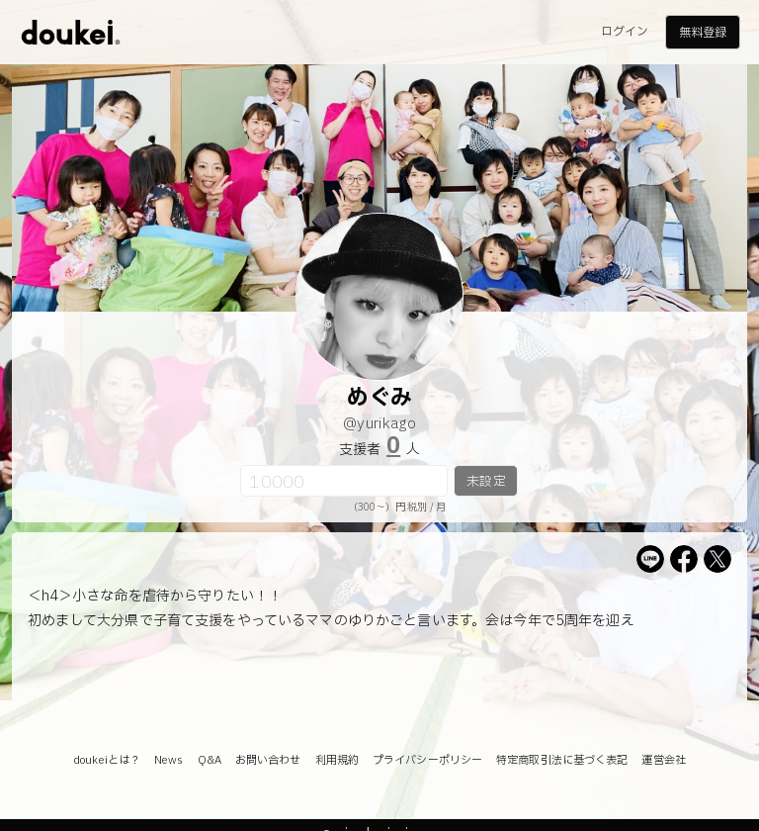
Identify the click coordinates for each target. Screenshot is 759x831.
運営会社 (663, 760)
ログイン (624, 32)
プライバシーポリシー (427, 760)
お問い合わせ (268, 760)
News (168, 760)
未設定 (485, 482)
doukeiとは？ (106, 760)
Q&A (209, 760)
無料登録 (702, 33)
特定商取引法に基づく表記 (562, 760)
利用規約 (337, 760)
